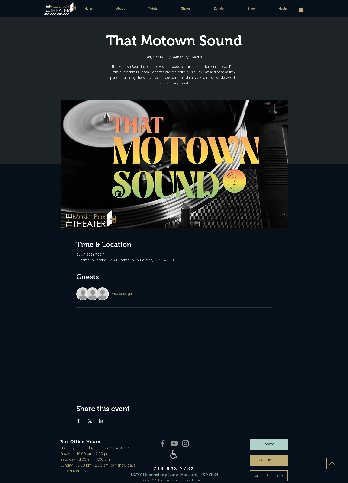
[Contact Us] (269, 460)
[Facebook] (162, 443)
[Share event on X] (90, 421)
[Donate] (269, 444)
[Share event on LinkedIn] (101, 421)
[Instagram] (185, 443)
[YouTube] (174, 443)
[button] (120, 8)
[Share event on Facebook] (78, 421)
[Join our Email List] (269, 475)
